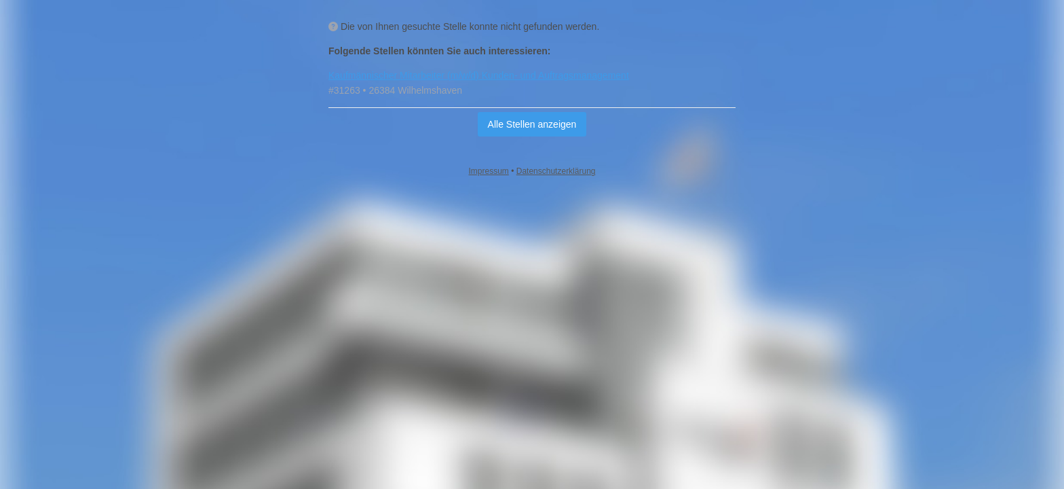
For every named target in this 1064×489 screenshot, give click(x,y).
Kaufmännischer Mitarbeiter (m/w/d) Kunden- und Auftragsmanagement (478, 75)
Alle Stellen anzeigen (532, 124)
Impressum (489, 171)
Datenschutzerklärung (556, 171)
